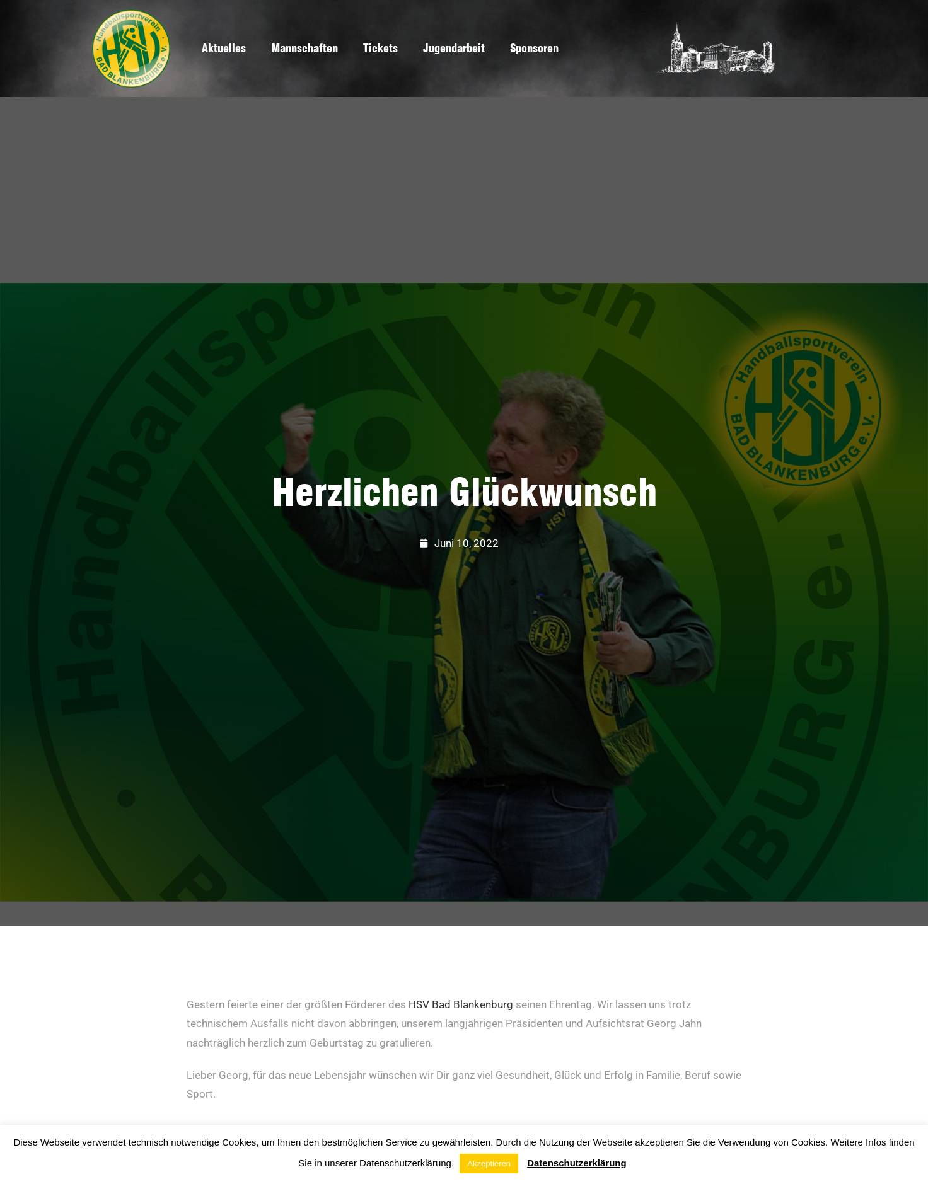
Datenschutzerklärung (577, 1163)
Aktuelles (224, 48)
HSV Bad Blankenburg (461, 1004)
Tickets (380, 48)
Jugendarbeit (454, 48)
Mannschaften (304, 48)
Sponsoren (534, 48)
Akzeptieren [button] (489, 1163)
